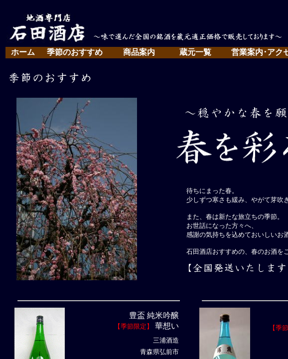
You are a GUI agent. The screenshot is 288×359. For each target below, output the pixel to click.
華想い (166, 326)
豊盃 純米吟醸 (154, 315)
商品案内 (139, 52)
